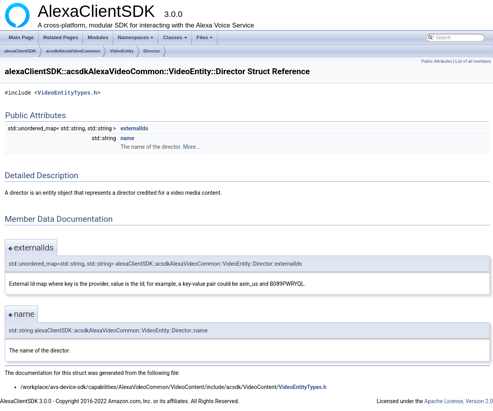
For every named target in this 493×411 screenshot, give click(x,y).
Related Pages (60, 37)
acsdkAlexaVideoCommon (73, 51)
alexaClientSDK (20, 51)
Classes (175, 40)
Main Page (21, 37)
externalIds (134, 128)
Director (152, 51)
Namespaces (136, 40)
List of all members (473, 61)
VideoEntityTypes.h (67, 93)
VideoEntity (121, 51)
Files (205, 40)
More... (191, 147)
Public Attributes (436, 61)
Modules (98, 37)
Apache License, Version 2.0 (458, 401)
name (127, 138)
